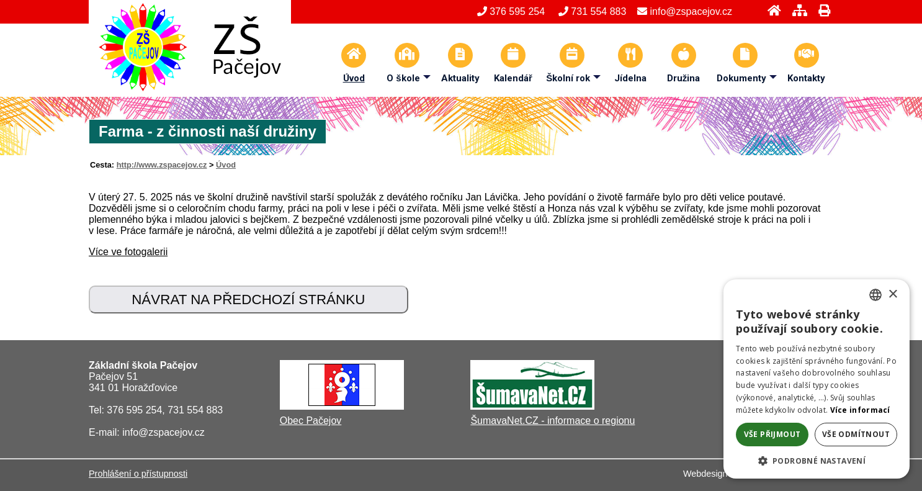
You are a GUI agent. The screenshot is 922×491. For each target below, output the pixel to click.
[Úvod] (770, 10)
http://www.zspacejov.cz (162, 164)
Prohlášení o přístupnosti (138, 474)
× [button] (892, 294)
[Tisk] (820, 10)
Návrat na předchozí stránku (248, 299)
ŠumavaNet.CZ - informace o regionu (552, 420)
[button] (816, 460)
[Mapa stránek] (796, 10)
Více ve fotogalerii (128, 251)
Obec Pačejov (311, 420)
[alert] (816, 379)
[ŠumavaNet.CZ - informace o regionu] (532, 406)
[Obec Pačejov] (342, 406)
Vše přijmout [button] (772, 434)
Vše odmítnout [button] (856, 434)
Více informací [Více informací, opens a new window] (860, 410)
